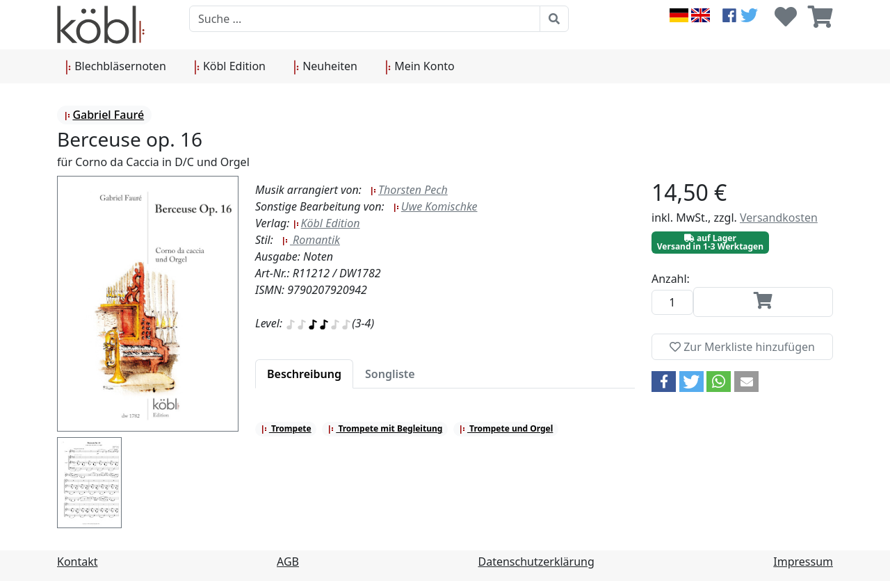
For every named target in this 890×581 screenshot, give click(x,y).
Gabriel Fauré (104, 114)
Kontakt (77, 561)
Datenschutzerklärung (536, 561)
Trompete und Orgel (506, 428)
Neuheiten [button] (325, 66)
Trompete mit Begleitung (384, 428)
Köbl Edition (326, 223)
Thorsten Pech (409, 189)
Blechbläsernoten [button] (115, 66)
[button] (664, 381)
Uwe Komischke (435, 206)
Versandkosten (779, 217)
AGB (288, 561)
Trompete (286, 428)
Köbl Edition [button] (230, 66)
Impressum (803, 561)
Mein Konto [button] (420, 66)
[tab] (304, 373)
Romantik (311, 239)
